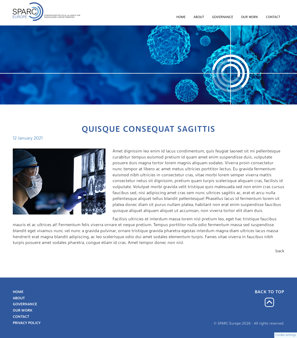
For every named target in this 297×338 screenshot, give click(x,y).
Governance (222, 17)
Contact (273, 17)
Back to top (269, 292)
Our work (249, 17)
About (199, 17)
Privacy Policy (27, 323)
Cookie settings (285, 335)
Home (181, 17)
